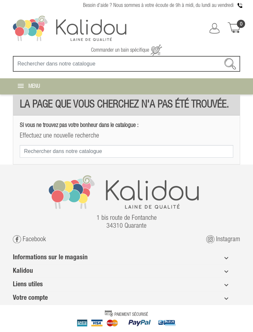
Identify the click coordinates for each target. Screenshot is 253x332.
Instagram (223, 239)
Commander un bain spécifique (126, 50)
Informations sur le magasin (50, 258)
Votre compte (30, 298)
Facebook (29, 239)
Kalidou (23, 271)
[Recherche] (126, 64)
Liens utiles (28, 285)
